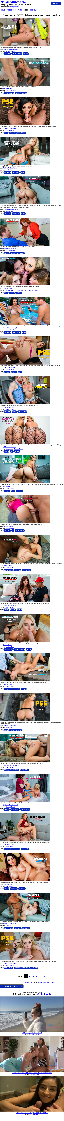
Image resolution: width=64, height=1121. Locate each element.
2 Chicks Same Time (9, 447)
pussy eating (17, 332)
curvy (24, 332)
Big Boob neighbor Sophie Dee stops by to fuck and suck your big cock (24, 882)
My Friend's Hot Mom (9, 248)
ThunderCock (7, 88)
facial (12, 491)
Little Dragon (35, 1034)
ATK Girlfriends (43, 994)
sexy (19, 372)
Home (3, 10)
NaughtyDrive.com (13, 2)
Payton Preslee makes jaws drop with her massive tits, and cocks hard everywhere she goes (31, 326)
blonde (12, 730)
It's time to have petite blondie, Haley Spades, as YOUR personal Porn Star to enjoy (28, 961)
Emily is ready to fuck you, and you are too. (32, 1113)
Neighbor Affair (7, 884)
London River (10, 647)
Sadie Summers (11, 90)
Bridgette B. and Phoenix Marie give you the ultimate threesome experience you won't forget (31, 445)
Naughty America (19, 649)
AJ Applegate (10, 528)
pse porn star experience (22, 968)
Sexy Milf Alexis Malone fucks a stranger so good (17, 166)
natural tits (7, 213)
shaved (29, 649)
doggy (23, 213)
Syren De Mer (10, 607)
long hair (12, 133)
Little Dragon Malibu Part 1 (32, 1033)
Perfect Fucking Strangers (11, 49)
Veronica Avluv (33, 290)
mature (19, 609)
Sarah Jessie (10, 409)
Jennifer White (10, 51)
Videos (9, 10)
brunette (6, 372)
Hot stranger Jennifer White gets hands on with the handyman (21, 47)
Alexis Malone (10, 170)
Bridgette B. (9, 449)
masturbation (21, 133)
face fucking (26, 570)
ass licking (7, 172)
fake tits (12, 253)
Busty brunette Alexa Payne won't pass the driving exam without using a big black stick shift (31, 563)
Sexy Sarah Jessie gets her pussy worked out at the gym (19, 405)
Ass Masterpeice (8, 526)
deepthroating (20, 530)
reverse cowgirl (17, 53)
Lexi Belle (17, 290)
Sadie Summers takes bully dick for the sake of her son (19, 87)
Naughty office (7, 288)
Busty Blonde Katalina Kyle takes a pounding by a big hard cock (22, 763)
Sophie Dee (9, 886)
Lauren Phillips (10, 250)
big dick (24, 93)
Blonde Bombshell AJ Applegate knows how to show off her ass (22, 524)
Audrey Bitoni (10, 130)
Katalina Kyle (10, 767)
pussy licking (16, 849)
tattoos (6, 609)
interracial (19, 491)
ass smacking (14, 769)
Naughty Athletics (8, 407)
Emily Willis (35, 1114)
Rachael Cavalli (10, 807)
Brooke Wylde (35, 1074)
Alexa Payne (9, 567)
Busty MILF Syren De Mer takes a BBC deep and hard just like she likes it (25, 603)
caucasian (16, 172)
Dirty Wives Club (8, 844)
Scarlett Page (10, 369)
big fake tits (25, 928)
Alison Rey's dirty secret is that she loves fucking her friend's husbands (25, 921)
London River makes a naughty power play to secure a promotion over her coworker (29, 643)
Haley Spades (10, 965)
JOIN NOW (56, 3)
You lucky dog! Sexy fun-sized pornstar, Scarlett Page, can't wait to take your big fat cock (30, 365)
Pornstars (17, 10)
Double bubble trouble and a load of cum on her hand (32, 1073)
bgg (12, 451)
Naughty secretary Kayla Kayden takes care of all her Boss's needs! (23, 682)
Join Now (32, 10)
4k (13, 530)
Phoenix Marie (18, 449)
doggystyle (25, 849)
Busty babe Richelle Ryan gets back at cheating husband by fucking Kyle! (25, 842)
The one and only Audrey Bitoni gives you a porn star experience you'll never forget (28, 126)
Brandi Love (9, 290)
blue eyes (7, 530)
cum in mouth (22, 411)
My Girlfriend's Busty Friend (11, 328)
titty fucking (20, 253)
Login (52, 982)
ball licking (7, 332)
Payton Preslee (10, 330)
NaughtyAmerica (14, 6)
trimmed (13, 372)
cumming (7, 849)
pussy (6, 133)
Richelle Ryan (10, 846)
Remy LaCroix (10, 488)
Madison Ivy (24, 290)
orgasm (25, 53)
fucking (18, 93)
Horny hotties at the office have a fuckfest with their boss (20, 286)
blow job (12, 293)
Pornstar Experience (9, 128)
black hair (7, 53)
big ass (6, 451)
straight (23, 689)
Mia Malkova (10, 727)
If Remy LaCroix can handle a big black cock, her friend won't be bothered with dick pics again (32, 484)
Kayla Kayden (10, 686)
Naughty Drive (27, 982)
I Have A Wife (7, 565)
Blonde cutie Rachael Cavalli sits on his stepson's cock (19, 803)
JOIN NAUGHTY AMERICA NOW (12, 986)
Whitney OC (9, 211)
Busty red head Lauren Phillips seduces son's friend (18, 246)
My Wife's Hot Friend (9, 923)
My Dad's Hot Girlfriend (10, 209)
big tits (6, 253)
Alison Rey (9, 925)
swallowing (16, 213)
